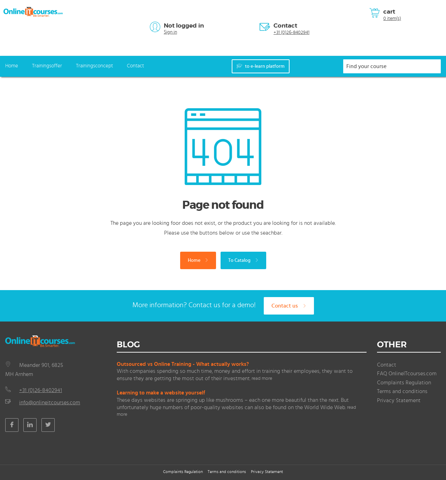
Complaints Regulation (404, 382)
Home (11, 65)
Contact (285, 25)
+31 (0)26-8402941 (291, 32)
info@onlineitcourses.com (49, 402)
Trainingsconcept (94, 65)
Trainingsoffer (47, 65)
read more (262, 378)
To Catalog (243, 260)
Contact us (288, 306)
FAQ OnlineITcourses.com (407, 373)
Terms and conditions (402, 391)
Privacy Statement (399, 400)
